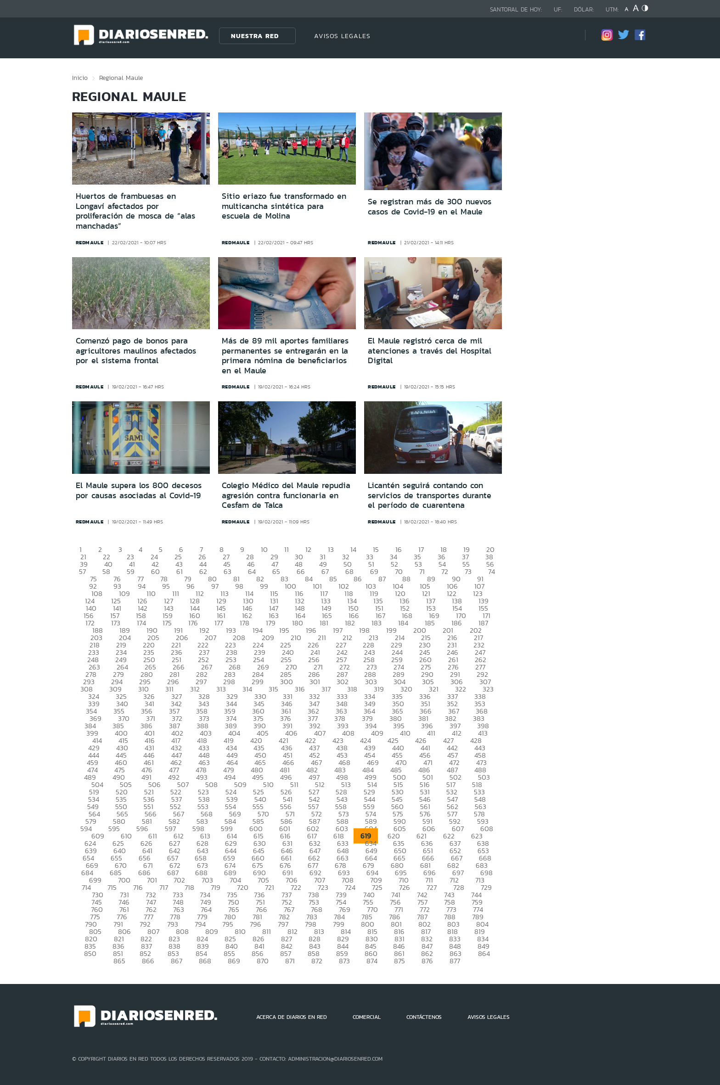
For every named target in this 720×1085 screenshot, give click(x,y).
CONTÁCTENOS (424, 1017)
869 (234, 961)
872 (316, 961)
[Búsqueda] (564, 36)
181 (324, 623)
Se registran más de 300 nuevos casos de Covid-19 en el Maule (429, 207)
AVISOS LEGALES (342, 35)
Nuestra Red (255, 36)
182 (350, 623)
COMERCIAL (367, 1017)
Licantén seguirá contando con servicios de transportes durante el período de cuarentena (429, 495)
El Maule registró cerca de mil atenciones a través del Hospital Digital (429, 350)
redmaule (90, 242)
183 (376, 623)
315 (273, 689)
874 (371, 961)
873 (344, 961)
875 (399, 961)
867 (176, 961)
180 (297, 623)
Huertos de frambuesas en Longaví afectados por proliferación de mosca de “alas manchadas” (135, 211)
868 (205, 961)
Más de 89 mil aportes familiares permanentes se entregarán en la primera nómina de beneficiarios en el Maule (285, 356)
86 (358, 579)
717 (163, 887)
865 (119, 961)
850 (90, 953)
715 (112, 887)
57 (82, 571)
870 (263, 961)
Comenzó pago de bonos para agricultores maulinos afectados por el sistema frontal (136, 350)
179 (271, 623)
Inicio (80, 77)
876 (427, 961)
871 (290, 961)
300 (286, 681)
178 (244, 623)
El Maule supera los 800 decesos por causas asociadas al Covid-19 (139, 490)
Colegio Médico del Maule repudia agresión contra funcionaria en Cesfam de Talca (286, 495)
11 (286, 549)
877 (455, 961)
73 (468, 571)
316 (300, 689)
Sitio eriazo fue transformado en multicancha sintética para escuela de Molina (284, 206)
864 (484, 953)
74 (491, 571)
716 (138, 887)
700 (124, 880)
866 (148, 961)
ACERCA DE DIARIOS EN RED (291, 1017)
